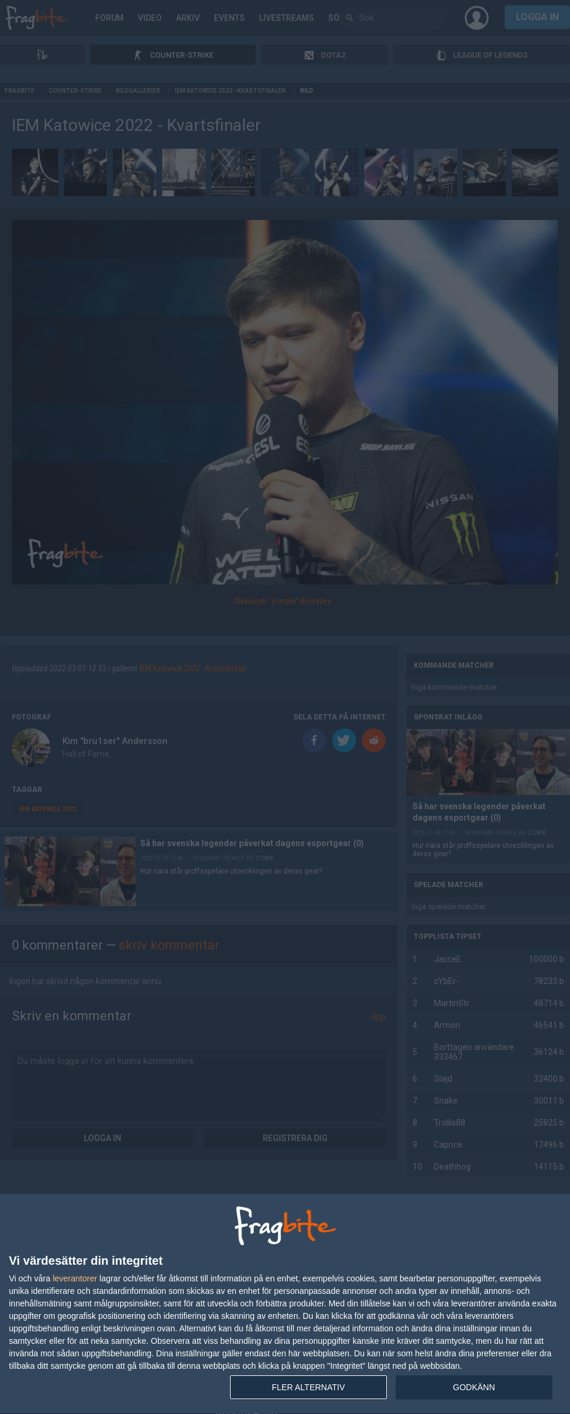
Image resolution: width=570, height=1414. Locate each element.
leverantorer (75, 1278)
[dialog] (285, 1304)
